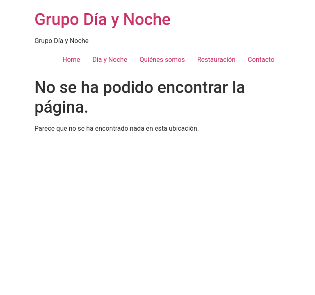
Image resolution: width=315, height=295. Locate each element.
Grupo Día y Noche (102, 19)
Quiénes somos (162, 60)
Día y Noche (109, 60)
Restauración (216, 60)
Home (71, 60)
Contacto (261, 60)
